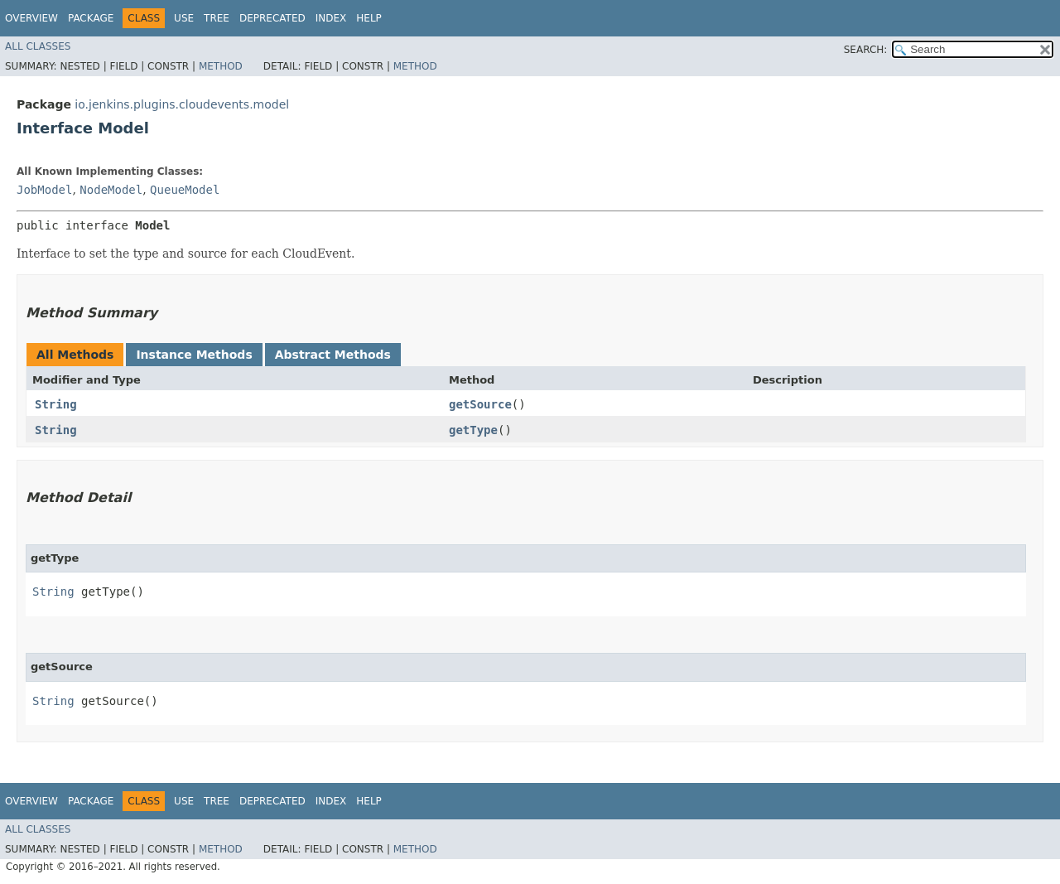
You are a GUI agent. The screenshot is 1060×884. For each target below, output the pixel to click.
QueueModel (184, 189)
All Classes (37, 46)
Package (90, 18)
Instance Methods (194, 354)
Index (331, 18)
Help (369, 18)
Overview (31, 18)
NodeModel (111, 189)
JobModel (44, 189)
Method (221, 66)
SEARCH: (866, 50)
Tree (216, 18)
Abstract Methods (333, 354)
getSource (480, 404)
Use (184, 18)
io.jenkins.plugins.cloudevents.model (182, 104)
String (56, 404)
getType (473, 430)
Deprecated (272, 18)
